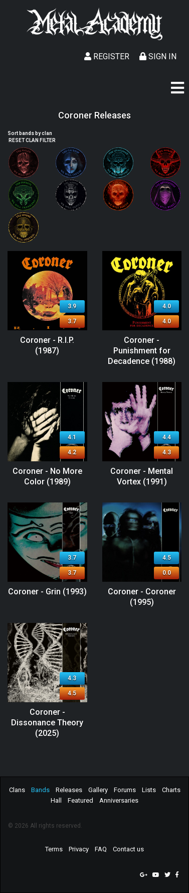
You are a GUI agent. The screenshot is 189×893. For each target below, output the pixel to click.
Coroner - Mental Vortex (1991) (141, 476)
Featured (80, 800)
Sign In (157, 56)
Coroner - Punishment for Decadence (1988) (141, 350)
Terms (54, 849)
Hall (56, 800)
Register (106, 56)
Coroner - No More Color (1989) (47, 476)
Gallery (98, 790)
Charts (171, 790)
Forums (125, 790)
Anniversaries (118, 800)
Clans (17, 790)
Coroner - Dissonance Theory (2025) (47, 722)
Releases (69, 790)
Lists (149, 790)
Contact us (128, 849)
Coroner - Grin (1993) (47, 591)
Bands (40, 790)
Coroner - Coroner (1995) (142, 597)
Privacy (79, 849)
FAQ (101, 849)
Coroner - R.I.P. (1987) (47, 345)
